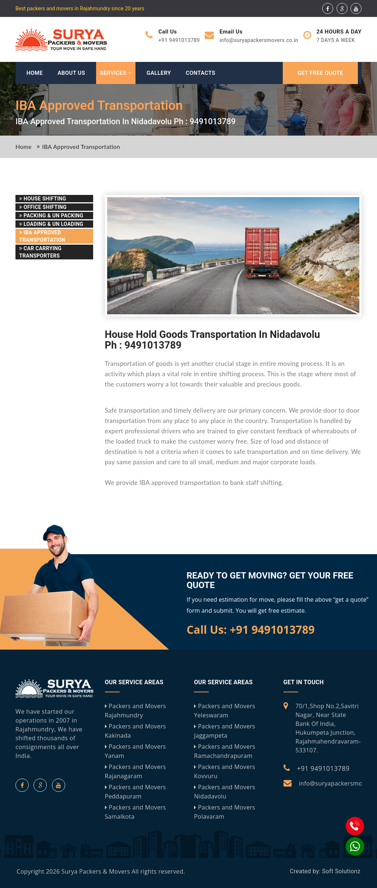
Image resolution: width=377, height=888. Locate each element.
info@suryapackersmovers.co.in (258, 40)
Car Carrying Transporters (40, 252)
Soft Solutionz (341, 871)
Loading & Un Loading (51, 224)
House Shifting (42, 199)
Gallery (159, 73)
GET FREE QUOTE (320, 73)
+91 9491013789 (323, 768)
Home (35, 73)
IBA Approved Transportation (81, 146)
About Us (71, 73)
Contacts (200, 73)
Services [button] (116, 73)
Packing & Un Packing (51, 215)
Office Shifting (43, 207)
